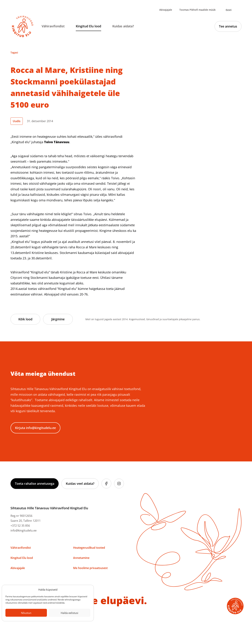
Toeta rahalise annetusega (34, 483)
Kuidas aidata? (123, 26)
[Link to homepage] (22, 26)
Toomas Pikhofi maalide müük (197, 9)
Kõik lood (25, 319)
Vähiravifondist (53, 26)
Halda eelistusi (69, 613)
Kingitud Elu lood (88, 26)
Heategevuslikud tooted (89, 548)
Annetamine (81, 558)
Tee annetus (228, 26)
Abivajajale (165, 9)
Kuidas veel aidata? (80, 483)
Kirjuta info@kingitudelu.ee (35, 428)
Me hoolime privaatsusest (90, 568)
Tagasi (14, 52)
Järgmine (58, 319)
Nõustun (26, 613)
